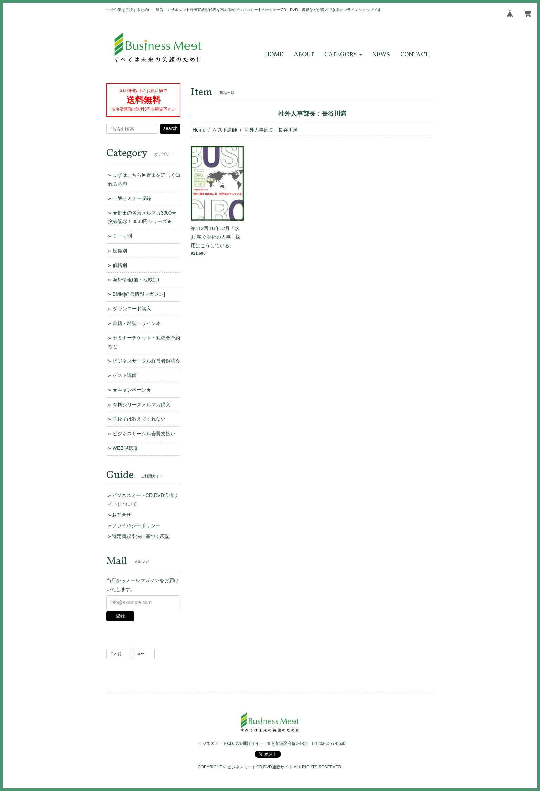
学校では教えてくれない (139, 419)
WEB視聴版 (125, 448)
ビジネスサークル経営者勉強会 (146, 361)
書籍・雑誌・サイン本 (137, 323)
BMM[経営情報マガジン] (139, 294)
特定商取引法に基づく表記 (141, 536)
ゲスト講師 (225, 130)
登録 (120, 615)
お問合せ (121, 515)
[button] (343, 55)
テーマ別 (122, 236)
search (170, 128)
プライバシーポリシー (136, 525)
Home (199, 130)
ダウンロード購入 (132, 308)
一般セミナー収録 (132, 198)
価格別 (120, 265)
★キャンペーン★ (132, 390)
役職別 (120, 250)
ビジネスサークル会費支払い (144, 433)
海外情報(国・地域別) (136, 279)
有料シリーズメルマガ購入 (141, 404)
